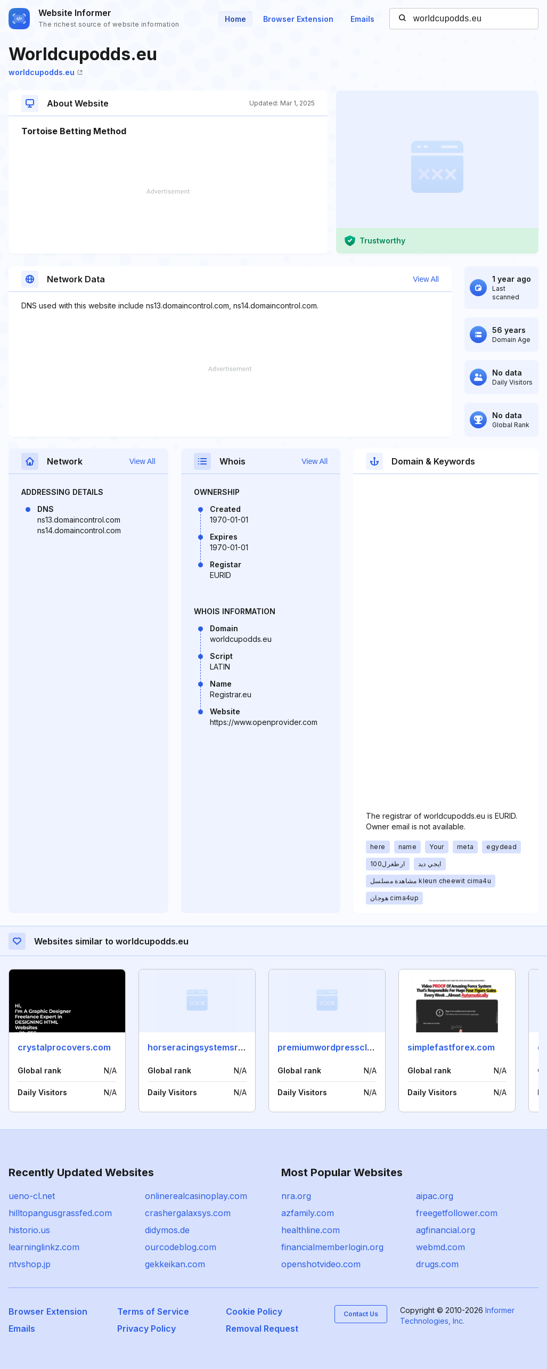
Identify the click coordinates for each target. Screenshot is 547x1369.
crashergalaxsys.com (188, 1213)
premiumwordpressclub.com (337, 1047)
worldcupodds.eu (46, 72)
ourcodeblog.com (180, 1247)
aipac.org (434, 1196)
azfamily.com (307, 1213)
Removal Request (262, 1328)
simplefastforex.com (451, 1047)
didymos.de (167, 1230)
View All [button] (426, 279)
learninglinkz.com (44, 1247)
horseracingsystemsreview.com (215, 1047)
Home (235, 18)
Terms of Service (153, 1311)
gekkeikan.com (175, 1264)
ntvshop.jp (30, 1264)
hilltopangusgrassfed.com (60, 1213)
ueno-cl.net (32, 1196)
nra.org (296, 1196)
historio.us (29, 1230)
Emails (362, 18)
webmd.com (440, 1247)
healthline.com (310, 1230)
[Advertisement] (168, 221)
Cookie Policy (254, 1311)
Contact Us (361, 1314)
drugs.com (437, 1264)
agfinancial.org (445, 1230)
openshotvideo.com (321, 1264)
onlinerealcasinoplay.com (196, 1196)
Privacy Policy (146, 1328)
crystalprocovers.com (64, 1047)
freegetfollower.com (456, 1213)
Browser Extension (298, 18)
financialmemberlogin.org (332, 1247)
